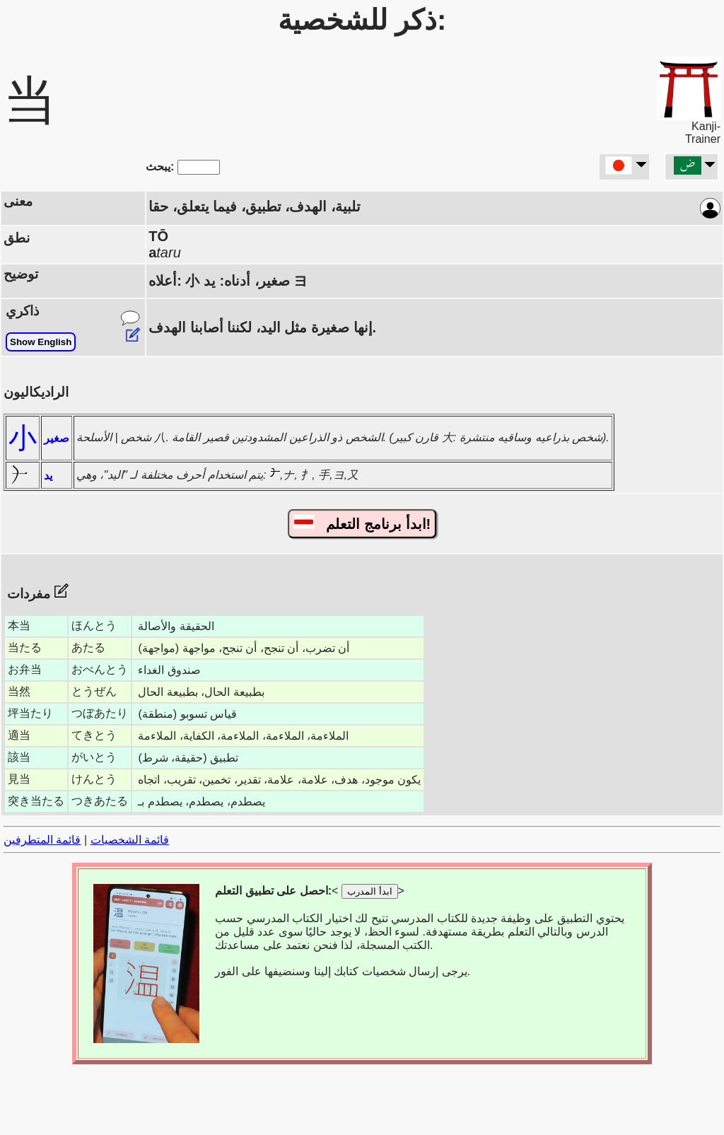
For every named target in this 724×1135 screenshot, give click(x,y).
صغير (56, 438)
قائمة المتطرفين (42, 840)
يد (48, 476)
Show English (40, 342)
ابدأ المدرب (369, 891)
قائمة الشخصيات (129, 840)
